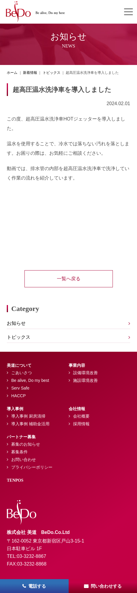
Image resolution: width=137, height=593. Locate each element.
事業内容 (77, 365)
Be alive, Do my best (30, 380)
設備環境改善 (85, 372)
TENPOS (15, 480)
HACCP (18, 395)
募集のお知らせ (25, 444)
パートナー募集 (21, 437)
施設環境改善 (85, 380)
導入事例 (15, 409)
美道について (19, 365)
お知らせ (16, 323)
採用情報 (81, 423)
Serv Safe (20, 388)
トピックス (18, 337)
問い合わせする (106, 586)
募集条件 (19, 451)
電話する (37, 586)
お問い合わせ (23, 459)
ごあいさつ (21, 372)
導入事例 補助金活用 (30, 423)
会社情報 (77, 409)
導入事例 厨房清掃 (28, 416)
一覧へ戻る (68, 278)
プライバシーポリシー (31, 467)
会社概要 (81, 416)
